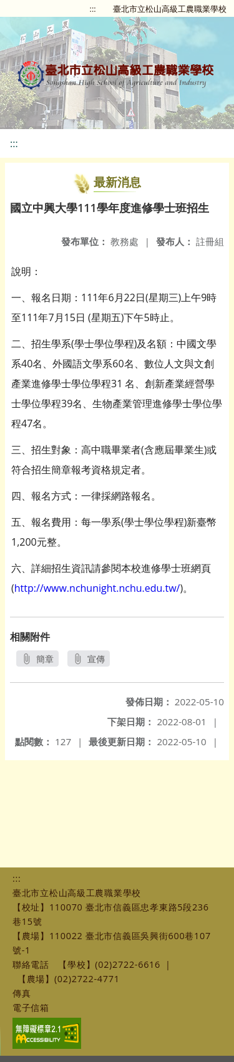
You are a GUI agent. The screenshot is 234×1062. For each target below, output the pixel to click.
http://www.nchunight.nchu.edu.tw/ (97, 588)
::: (93, 8)
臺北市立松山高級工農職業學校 (170, 8)
